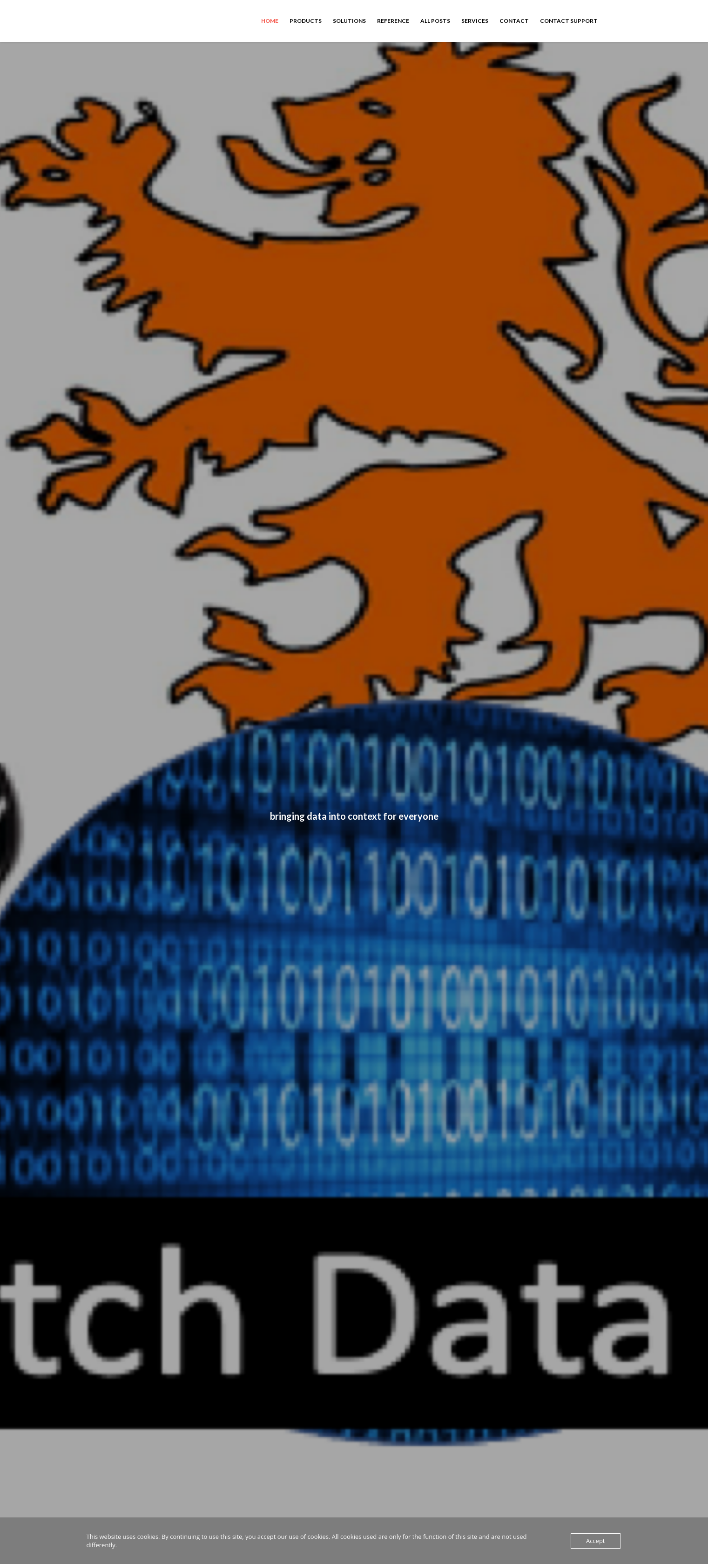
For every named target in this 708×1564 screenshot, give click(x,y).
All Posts (435, 20)
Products (306, 20)
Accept (595, 1541)
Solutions (349, 20)
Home (269, 20)
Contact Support (569, 20)
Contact (514, 20)
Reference (393, 20)
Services (474, 20)
